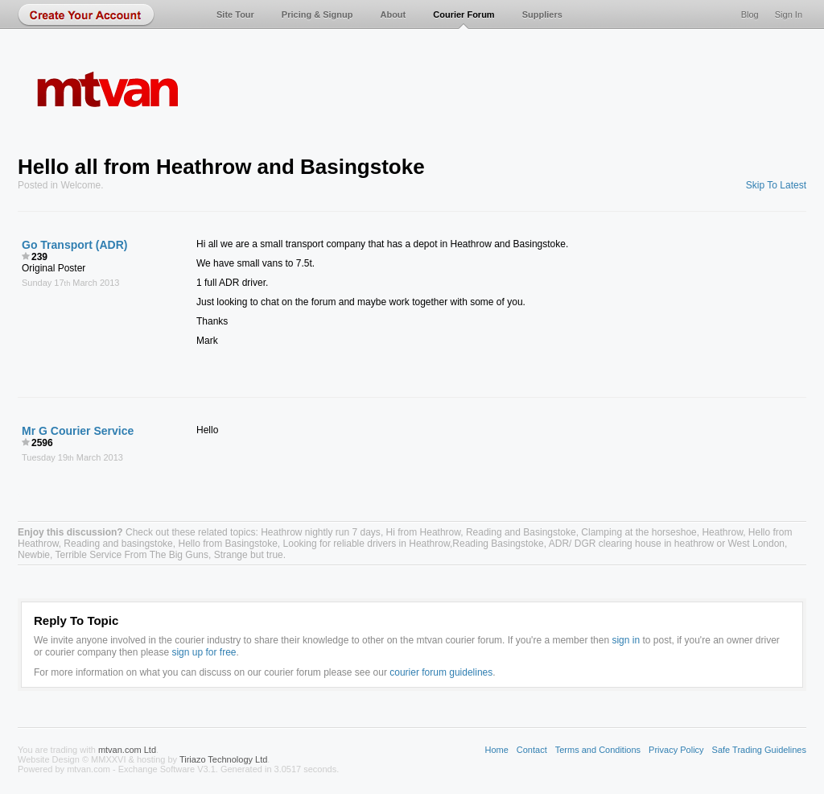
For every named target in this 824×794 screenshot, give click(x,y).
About (393, 14)
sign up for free (203, 652)
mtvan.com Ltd (127, 750)
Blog (750, 14)
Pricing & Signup (317, 14)
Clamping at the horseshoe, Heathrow (662, 532)
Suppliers (542, 14)
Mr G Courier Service (78, 430)
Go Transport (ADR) (74, 244)
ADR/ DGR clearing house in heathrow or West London (667, 543)
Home (496, 750)
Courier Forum (463, 14)
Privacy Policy (676, 750)
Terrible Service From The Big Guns (131, 554)
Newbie (34, 554)
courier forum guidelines (440, 672)
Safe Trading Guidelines (759, 750)
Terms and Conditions (598, 750)
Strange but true (248, 554)
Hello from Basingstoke (227, 543)
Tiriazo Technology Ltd (223, 759)
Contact (532, 750)
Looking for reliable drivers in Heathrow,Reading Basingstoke (413, 543)
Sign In (788, 14)
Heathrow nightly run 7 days (321, 532)
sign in (626, 640)
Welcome (80, 185)
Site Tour (235, 14)
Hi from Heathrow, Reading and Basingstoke (481, 532)
